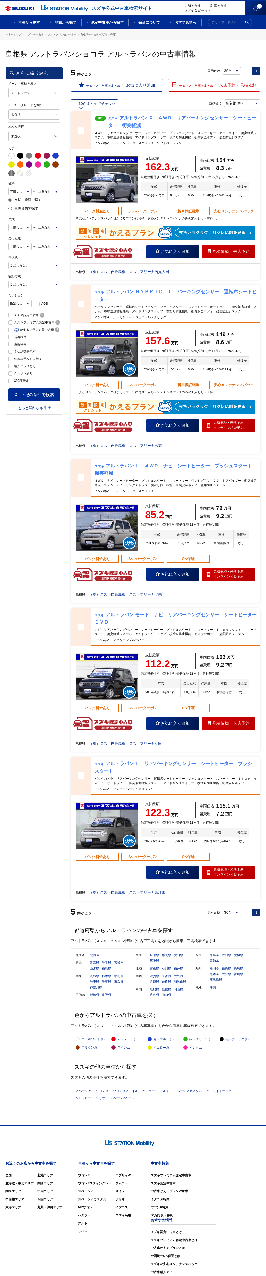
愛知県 (178, 955)
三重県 (154, 961)
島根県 (166, 990)
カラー (13, 148)
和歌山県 (180, 982)
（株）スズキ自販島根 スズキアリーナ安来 (125, 594)
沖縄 (213, 987)
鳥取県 (154, 990)
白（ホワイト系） (94, 1040)
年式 (11, 219)
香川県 (226, 955)
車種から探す (29, 22)
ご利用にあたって (200, 1264)
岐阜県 (154, 955)
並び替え (215, 103)
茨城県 (94, 976)
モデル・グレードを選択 (25, 105)
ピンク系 (195, 1048)
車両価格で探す (23, 208)
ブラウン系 (89, 1048)
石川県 (166, 968)
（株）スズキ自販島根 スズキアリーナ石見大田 (129, 272)
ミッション (16, 295)
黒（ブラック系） (237, 1040)
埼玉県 (94, 982)
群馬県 (118, 976)
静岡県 (166, 955)
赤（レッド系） (128, 1040)
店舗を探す (192, 6)
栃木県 (106, 976)
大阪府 (178, 976)
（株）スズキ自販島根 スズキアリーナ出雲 (125, 445)
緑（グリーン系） (201, 1040)
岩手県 (106, 963)
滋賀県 (154, 976)
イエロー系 (161, 1048)
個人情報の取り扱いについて (240, 1264)
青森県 (94, 963)
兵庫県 (154, 982)
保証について (149, 22)
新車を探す (218, 6)
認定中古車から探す (107, 22)
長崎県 (238, 968)
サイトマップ (172, 1264)
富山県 (154, 968)
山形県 (94, 968)
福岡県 (214, 968)
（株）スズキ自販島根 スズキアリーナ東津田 (127, 892)
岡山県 (178, 990)
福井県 (178, 968)
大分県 (226, 974)
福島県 (106, 968)
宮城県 (118, 963)
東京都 (118, 982)
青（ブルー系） (164, 1040)
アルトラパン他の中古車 (62, 34)
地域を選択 (16, 126)
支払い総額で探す (25, 200)
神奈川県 (96, 987)
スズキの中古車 (34, 34)
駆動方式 (14, 276)
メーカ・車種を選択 (22, 83)
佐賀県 (226, 968)
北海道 (94, 955)
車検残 (13, 257)
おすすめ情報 (185, 22)
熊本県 (214, 974)
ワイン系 (123, 1048)
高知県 (214, 961)
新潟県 (94, 995)
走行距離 (14, 238)
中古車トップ (13, 34)
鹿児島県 (216, 980)
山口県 (166, 995)
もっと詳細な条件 (34, 408)
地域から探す (65, 22)
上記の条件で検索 (34, 394)
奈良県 (166, 982)
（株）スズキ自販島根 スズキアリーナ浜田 (125, 743)
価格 (11, 183)
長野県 (106, 995)
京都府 (166, 976)
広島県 (154, 995)
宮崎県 (238, 974)
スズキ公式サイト (197, 11)
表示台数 (214, 71)
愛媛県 (238, 955)
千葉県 (106, 982)
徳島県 (214, 955)
